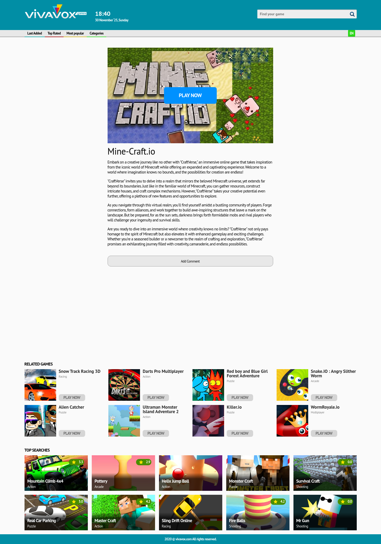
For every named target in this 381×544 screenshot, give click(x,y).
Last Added (34, 33)
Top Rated (54, 33)
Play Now (190, 95)
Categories (96, 33)
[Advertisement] (49, 97)
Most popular (75, 33)
